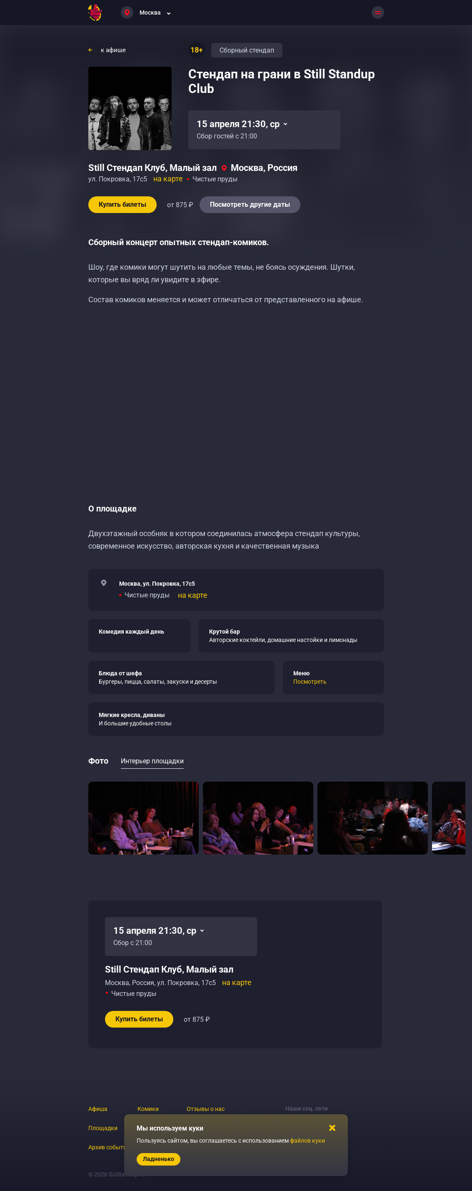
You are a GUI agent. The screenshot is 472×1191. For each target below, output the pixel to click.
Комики (148, 1109)
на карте (168, 178)
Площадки (102, 1128)
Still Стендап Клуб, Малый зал (152, 168)
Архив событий (109, 1147)
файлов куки (307, 1140)
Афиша (97, 1109)
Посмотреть (310, 681)
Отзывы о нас (206, 1109)
